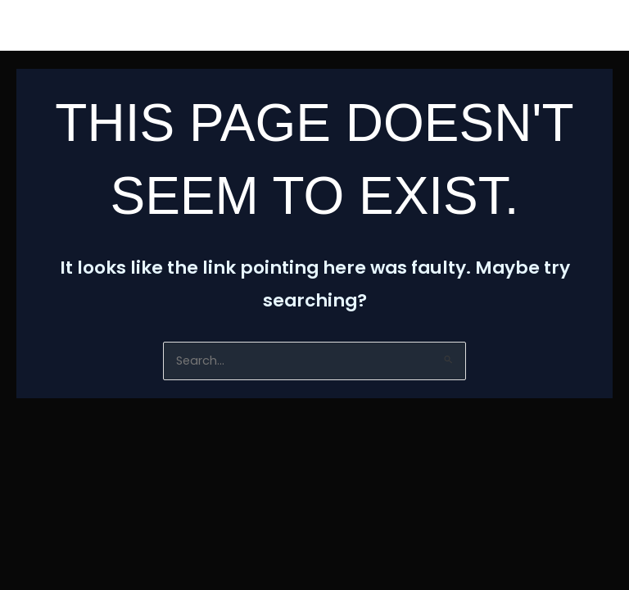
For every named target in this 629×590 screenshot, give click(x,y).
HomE (50, 25)
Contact (458, 25)
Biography (265, 25)
